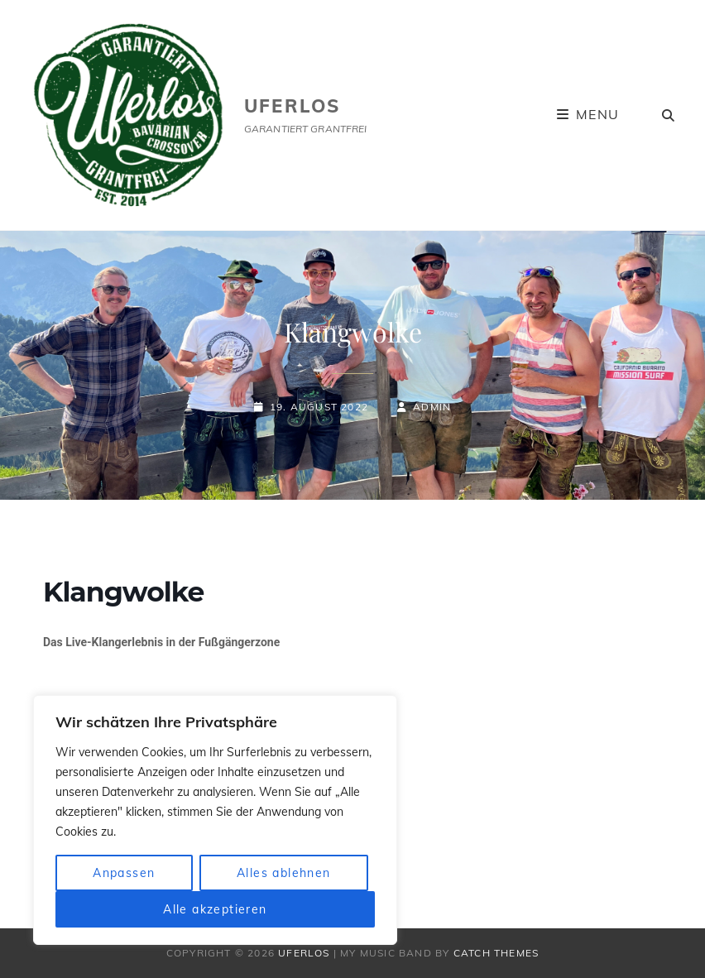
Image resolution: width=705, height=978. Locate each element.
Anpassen (124, 872)
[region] (215, 820)
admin (432, 406)
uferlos (292, 105)
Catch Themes (496, 953)
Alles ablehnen (284, 872)
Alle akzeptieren (214, 909)
